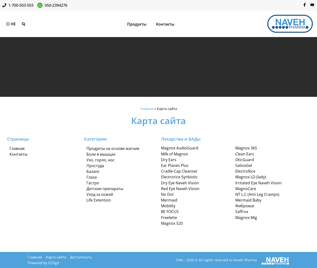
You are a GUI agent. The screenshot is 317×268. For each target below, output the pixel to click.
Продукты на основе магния (112, 148)
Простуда (95, 165)
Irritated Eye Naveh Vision (258, 183)
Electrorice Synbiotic (179, 177)
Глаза (91, 177)
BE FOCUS (170, 211)
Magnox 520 (172, 223)
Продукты (136, 24)
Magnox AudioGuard (179, 148)
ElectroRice (245, 171)
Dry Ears (168, 159)
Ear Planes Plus (174, 165)
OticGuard (244, 159)
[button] (24, 24)
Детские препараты (104, 188)
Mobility (168, 206)
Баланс (93, 171)
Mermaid (169, 200)
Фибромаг (245, 206)
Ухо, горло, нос (100, 160)
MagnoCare (245, 188)
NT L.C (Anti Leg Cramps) (257, 194)
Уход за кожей (99, 194)
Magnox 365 (246, 148)
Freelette (169, 217)
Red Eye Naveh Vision (180, 188)
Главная (146, 108)
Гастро (92, 183)
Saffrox (241, 211)
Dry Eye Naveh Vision (180, 183)
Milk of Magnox (174, 154)
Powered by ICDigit (43, 262)
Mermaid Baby (248, 200)
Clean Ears (244, 154)
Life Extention (98, 200)
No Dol (167, 194)
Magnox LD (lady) (250, 177)
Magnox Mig (246, 217)
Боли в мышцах (100, 154)
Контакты (165, 24)
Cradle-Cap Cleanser (179, 171)
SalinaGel (243, 165)
